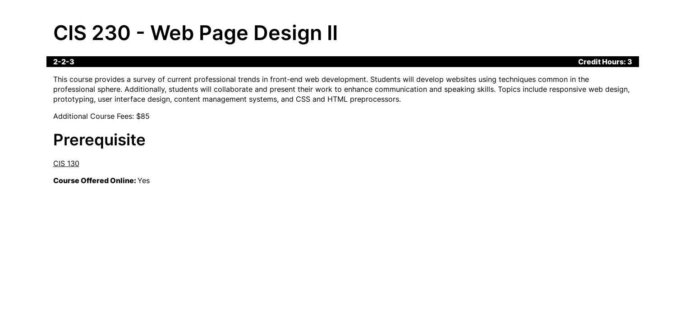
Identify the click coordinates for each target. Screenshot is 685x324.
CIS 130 (66, 163)
